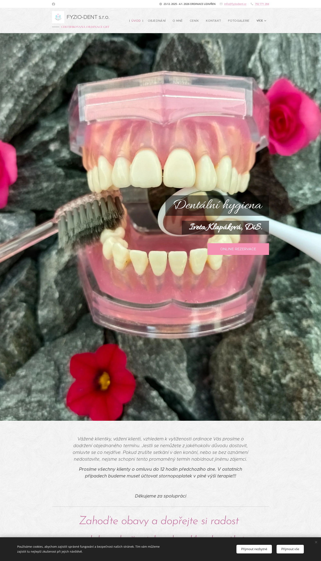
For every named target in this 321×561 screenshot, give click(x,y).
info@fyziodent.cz (235, 4)
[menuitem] (144, 21)
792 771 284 (262, 4)
